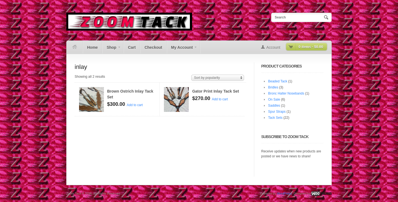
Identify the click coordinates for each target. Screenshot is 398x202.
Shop (111, 49)
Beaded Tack (277, 81)
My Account (182, 49)
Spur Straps (277, 112)
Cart (132, 47)
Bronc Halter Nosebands (286, 93)
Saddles (274, 105)
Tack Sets (275, 118)
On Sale (274, 99)
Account (273, 47)
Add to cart (135, 105)
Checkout (153, 47)
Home (92, 47)
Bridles (273, 87)
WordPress (284, 193)
